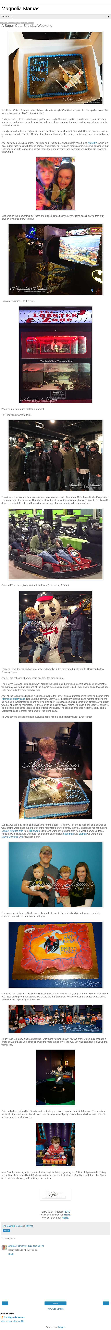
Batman (83, 834)
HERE (67, 1212)
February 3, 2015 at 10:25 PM (30, 1246)
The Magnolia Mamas (14, 1317)
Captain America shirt (12, 831)
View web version (55, 1309)
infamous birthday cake (13, 699)
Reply (11, 1254)
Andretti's (92, 143)
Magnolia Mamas (20, 8)
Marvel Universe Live (12, 837)
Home (55, 1303)
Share (6, 1231)
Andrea (12, 1246)
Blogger (61, 1327)
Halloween (34, 831)
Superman (68, 834)
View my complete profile (12, 1321)
